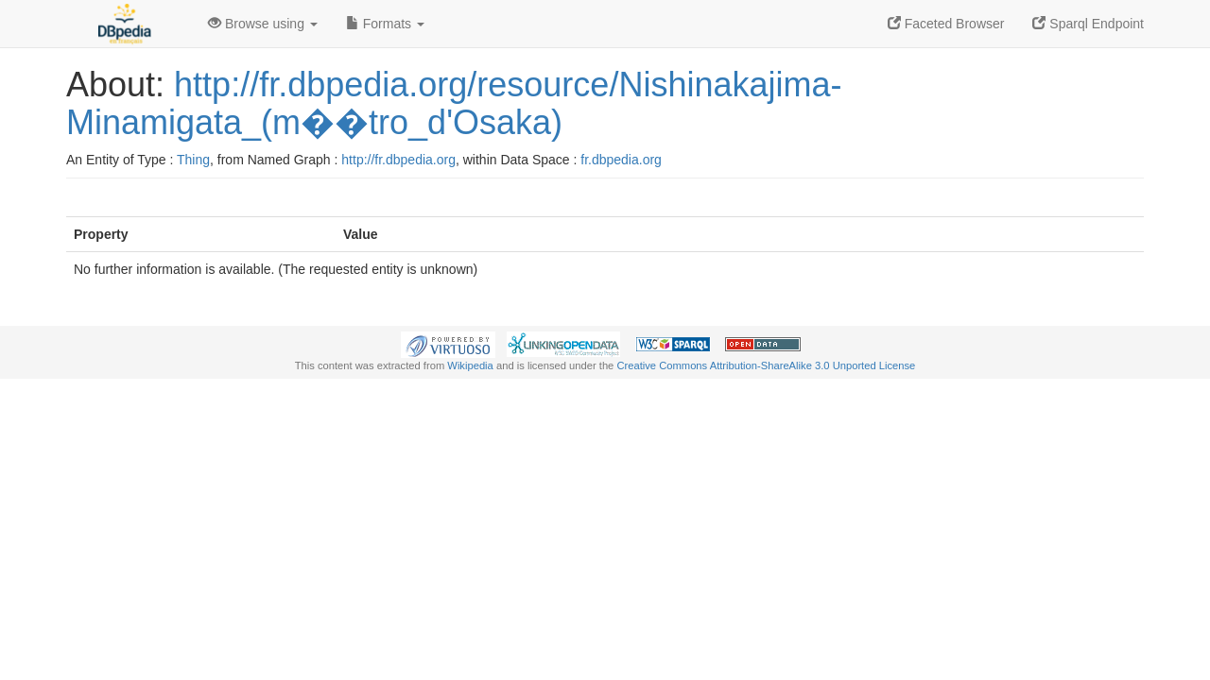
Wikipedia (470, 365)
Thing (193, 159)
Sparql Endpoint (1088, 23)
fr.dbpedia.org (621, 159)
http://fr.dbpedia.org (398, 159)
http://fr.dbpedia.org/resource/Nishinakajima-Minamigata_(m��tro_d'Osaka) (453, 103)
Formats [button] (385, 23)
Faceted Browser (946, 23)
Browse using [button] (263, 23)
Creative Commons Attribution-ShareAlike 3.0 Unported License (765, 365)
